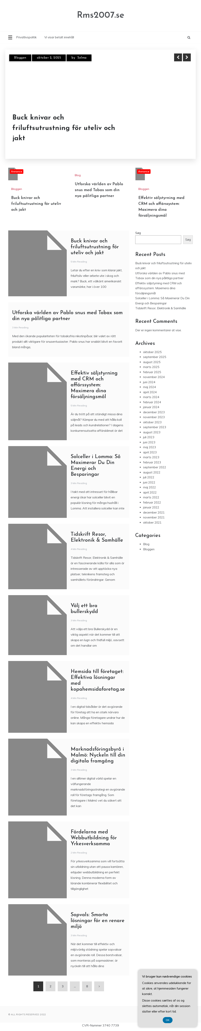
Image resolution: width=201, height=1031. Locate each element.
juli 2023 (148, 437)
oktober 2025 (152, 352)
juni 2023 (149, 442)
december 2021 (154, 512)
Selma (82, 57)
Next (187, 57)
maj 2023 (149, 447)
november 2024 (154, 377)
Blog (78, 175)
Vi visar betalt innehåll (59, 37)
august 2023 (151, 432)
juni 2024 (149, 382)
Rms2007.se (100, 15)
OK (168, 1020)
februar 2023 (152, 462)
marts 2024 (151, 397)
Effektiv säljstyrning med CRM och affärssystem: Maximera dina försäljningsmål (94, 385)
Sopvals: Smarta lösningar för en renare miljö (97, 920)
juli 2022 (148, 477)
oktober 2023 (152, 422)
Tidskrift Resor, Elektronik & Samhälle (160, 308)
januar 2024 (151, 407)
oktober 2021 (152, 522)
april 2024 (150, 392)
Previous (178, 57)
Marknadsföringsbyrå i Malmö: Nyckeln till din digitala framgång (98, 755)
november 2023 (154, 417)
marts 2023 (151, 457)
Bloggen (20, 57)
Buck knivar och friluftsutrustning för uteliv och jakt (63, 128)
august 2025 (151, 362)
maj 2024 (149, 387)
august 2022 (151, 472)
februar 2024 (152, 402)
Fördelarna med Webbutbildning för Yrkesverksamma (94, 838)
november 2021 (154, 517)
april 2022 (150, 492)
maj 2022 (149, 487)
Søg (138, 233)
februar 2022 (152, 502)
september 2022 (154, 467)
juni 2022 (149, 482)
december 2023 (154, 412)
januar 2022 (151, 507)
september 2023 (154, 427)
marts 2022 (151, 497)
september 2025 (154, 357)
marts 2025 (151, 367)
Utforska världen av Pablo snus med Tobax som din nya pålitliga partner (99, 190)
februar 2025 (152, 372)
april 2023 (150, 452)
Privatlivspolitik (26, 37)
